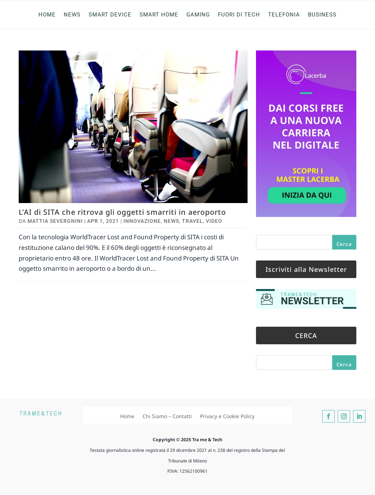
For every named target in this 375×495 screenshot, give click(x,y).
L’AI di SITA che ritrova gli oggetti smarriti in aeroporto (122, 212)
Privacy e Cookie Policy (227, 416)
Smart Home (159, 14)
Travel (192, 221)
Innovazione (142, 221)
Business (322, 14)
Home (47, 14)
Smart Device (110, 14)
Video (214, 221)
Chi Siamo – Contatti (167, 416)
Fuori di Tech (239, 14)
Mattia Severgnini (55, 221)
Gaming (198, 14)
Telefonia (284, 14)
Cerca (344, 244)
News (72, 14)
